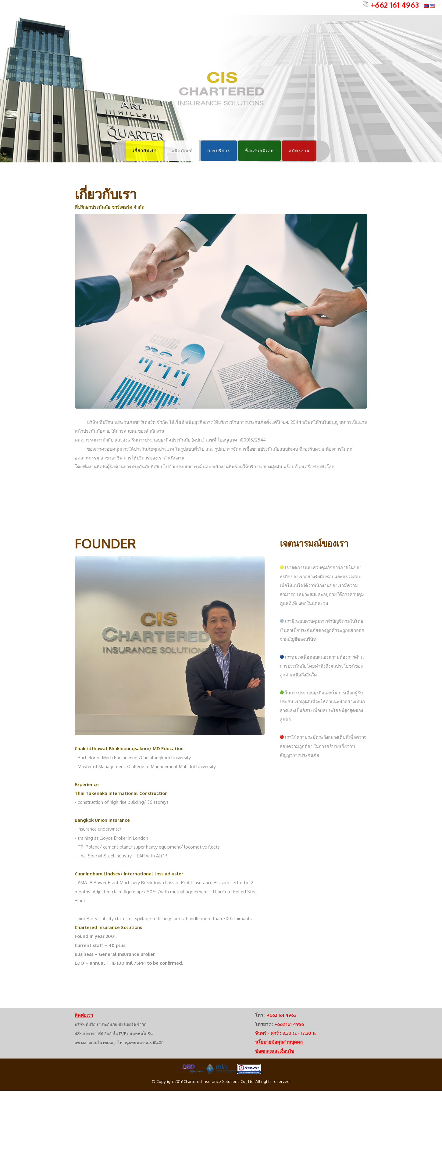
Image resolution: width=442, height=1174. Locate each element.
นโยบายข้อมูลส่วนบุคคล (279, 1042)
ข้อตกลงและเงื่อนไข (274, 1051)
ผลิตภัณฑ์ (182, 150)
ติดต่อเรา (84, 1015)
